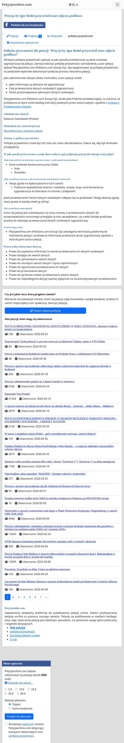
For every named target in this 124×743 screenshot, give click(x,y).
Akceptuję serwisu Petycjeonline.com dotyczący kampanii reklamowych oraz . (26, 730)
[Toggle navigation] (117, 4)
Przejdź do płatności (19, 716)
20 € (33, 689)
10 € (21, 689)
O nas (13, 639)
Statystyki (54, 36)
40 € (11, 693)
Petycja (13, 36)
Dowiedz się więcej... (19, 683)
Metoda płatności (15, 700)
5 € (10, 689)
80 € (23, 693)
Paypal (16, 704)
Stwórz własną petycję (45, 310)
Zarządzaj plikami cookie (25, 635)
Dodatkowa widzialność (23, 42)
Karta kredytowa (22, 708)
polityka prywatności (80, 36)
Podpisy (33, 36)
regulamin (27, 724)
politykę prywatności (21, 736)
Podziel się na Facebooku (23, 25)
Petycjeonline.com (17, 4)
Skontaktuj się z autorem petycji (23, 131)
